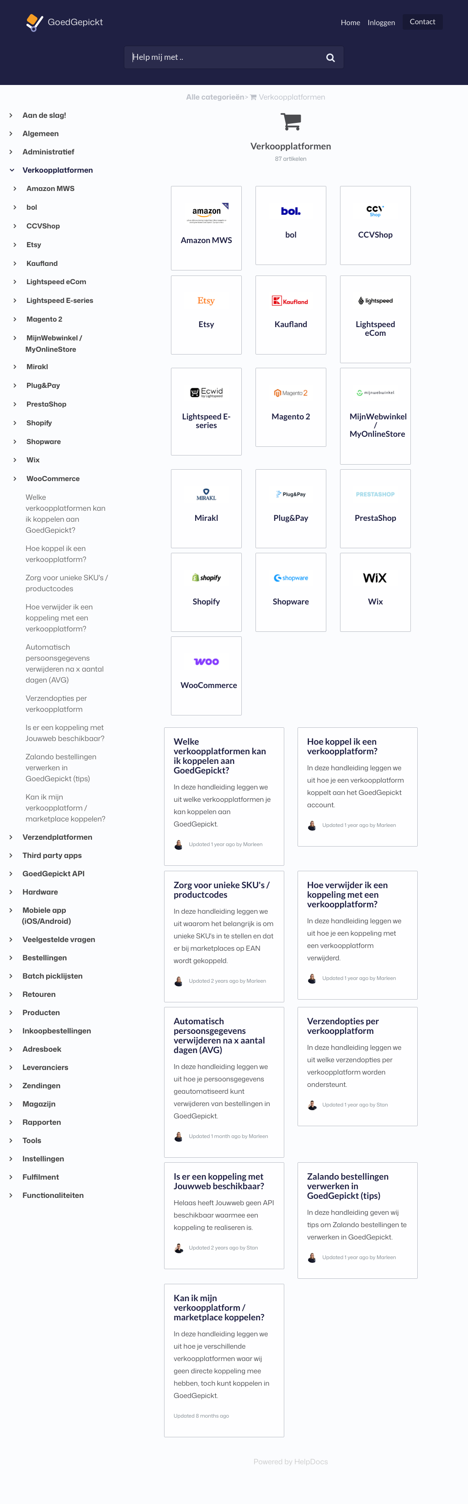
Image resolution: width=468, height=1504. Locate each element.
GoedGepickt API (53, 874)
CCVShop (43, 226)
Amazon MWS (50, 188)
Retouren (39, 995)
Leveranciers (45, 1068)
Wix (33, 460)
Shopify (39, 423)
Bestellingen (44, 958)
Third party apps (52, 856)
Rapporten (41, 1122)
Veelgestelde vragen (58, 940)
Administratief (48, 152)
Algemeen (40, 134)
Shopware (43, 441)
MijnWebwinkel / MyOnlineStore (54, 343)
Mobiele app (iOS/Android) (46, 916)
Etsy (34, 244)
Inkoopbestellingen (56, 1031)
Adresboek (42, 1049)
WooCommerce (53, 478)
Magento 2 (44, 319)
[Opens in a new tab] (291, 1462)
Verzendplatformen (57, 837)
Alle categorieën (215, 97)
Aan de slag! (44, 116)
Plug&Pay (43, 385)
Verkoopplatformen (57, 170)
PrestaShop (46, 404)
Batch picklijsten (52, 976)
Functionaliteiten (53, 1196)
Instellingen (43, 1159)
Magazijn (39, 1104)
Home (351, 22)
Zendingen (41, 1086)
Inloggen (381, 22)
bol (31, 207)
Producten (41, 1013)
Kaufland (42, 263)
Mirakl (37, 366)
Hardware (40, 892)
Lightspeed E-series (60, 300)
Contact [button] (423, 21)
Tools (31, 1141)
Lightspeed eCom (56, 281)
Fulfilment (40, 1177)
